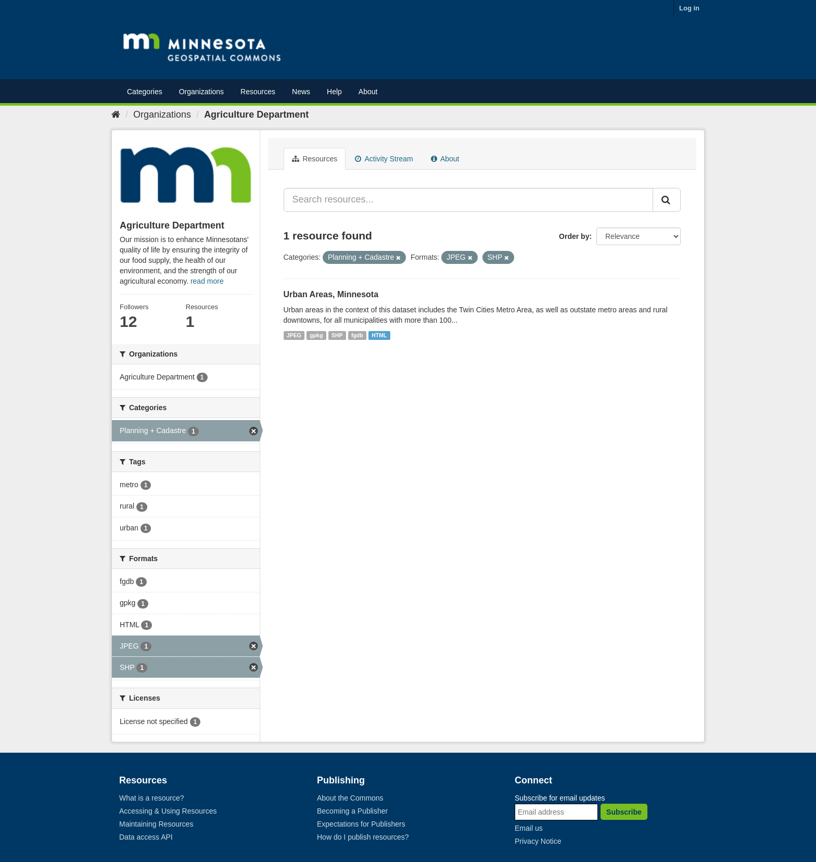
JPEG (294, 335)
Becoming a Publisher (352, 811)
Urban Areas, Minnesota (331, 294)
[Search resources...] (469, 200)
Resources (257, 91)
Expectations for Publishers (361, 824)
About (368, 91)
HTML (379, 335)
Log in (689, 8)
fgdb (357, 335)
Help (334, 91)
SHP (337, 335)
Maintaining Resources (156, 824)
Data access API (146, 837)
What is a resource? (151, 798)
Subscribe (624, 812)
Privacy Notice (538, 841)
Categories (144, 91)
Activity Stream (384, 159)
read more (207, 281)
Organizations (201, 91)
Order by (574, 236)
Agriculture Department (256, 114)
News (301, 91)
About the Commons (350, 798)
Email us (529, 828)
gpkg (316, 335)
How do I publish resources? (363, 837)
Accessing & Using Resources (168, 811)
